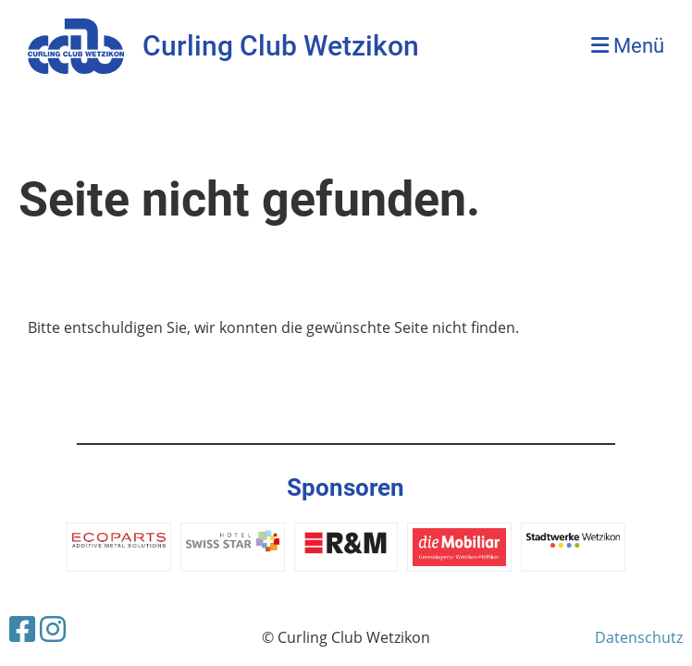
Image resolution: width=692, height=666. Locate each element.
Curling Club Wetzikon (280, 46)
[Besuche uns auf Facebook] (22, 628)
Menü (627, 45)
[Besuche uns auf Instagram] (53, 628)
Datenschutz (639, 637)
